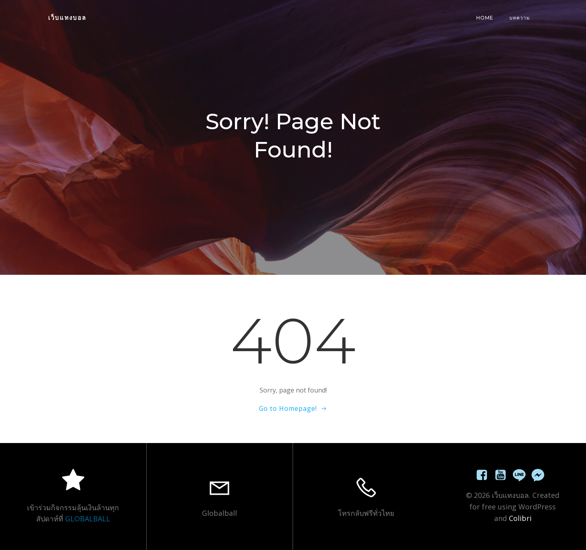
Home (484, 18)
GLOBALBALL (87, 518)
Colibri (520, 518)
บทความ (519, 18)
